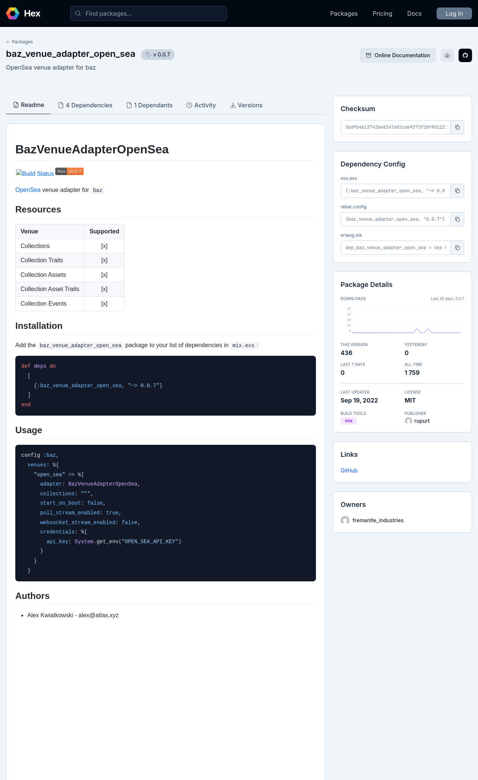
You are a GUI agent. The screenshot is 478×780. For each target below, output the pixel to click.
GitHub (349, 470)
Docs (414, 13)
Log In (454, 13)
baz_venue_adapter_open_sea (70, 53)
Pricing (382, 13)
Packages (344, 13)
